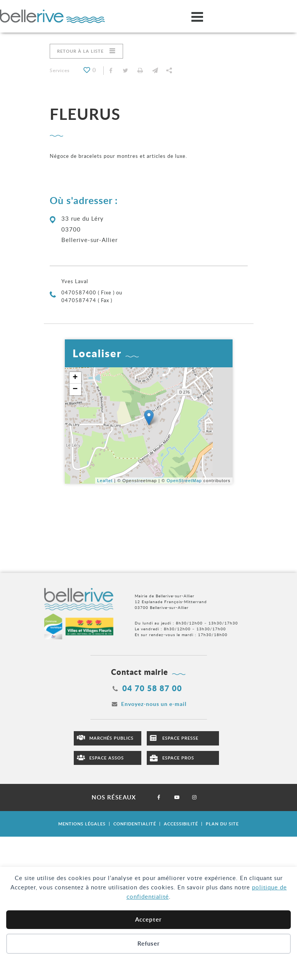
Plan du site (222, 824)
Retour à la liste (80, 51)
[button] (155, 70)
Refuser (148, 943)
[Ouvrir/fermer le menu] (197, 16)
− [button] (75, 389)
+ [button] (75, 378)
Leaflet (105, 480)
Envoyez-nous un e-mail (153, 703)
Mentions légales (82, 824)
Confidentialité (134, 824)
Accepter (148, 919)
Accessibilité (181, 824)
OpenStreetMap (184, 480)
